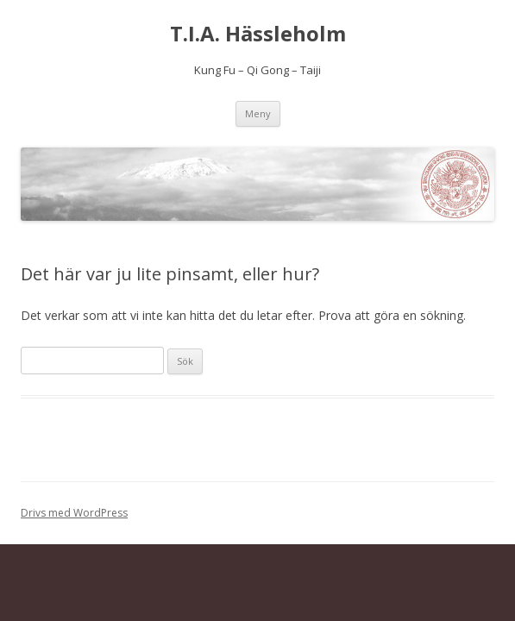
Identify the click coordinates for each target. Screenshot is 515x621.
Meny (258, 113)
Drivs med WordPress (74, 512)
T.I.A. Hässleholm (258, 34)
